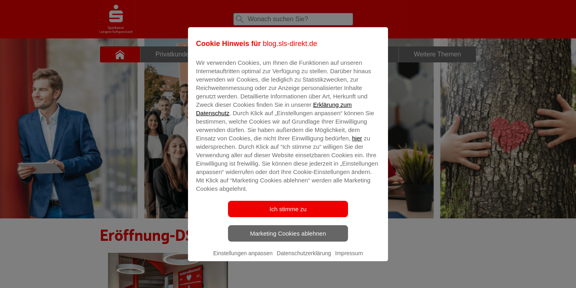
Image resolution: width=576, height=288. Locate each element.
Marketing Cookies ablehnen (288, 239)
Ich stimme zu (288, 214)
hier (357, 143)
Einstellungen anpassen (243, 259)
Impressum (349, 259)
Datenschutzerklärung (304, 259)
